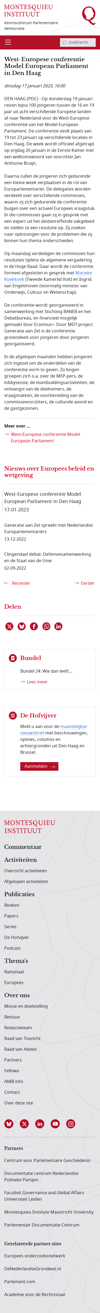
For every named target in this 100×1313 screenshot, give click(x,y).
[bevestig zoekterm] (64, 42)
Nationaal (14, 972)
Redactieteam (18, 1028)
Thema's (16, 961)
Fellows (11, 1071)
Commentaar (23, 847)
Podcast (12, 948)
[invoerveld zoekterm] (78, 42)
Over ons (17, 995)
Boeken (11, 905)
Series (10, 927)
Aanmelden (40, 766)
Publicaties (19, 894)
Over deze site (18, 1103)
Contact (12, 1092)
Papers (11, 916)
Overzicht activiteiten (25, 871)
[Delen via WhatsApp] (47, 626)
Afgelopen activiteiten (26, 881)
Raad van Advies (20, 1049)
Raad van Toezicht (22, 1038)
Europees (13, 983)
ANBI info (13, 1081)
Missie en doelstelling (26, 1006)
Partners (13, 1060)
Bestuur (12, 1017)
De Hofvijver (16, 937)
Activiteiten (20, 860)
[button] (12, 1123)
